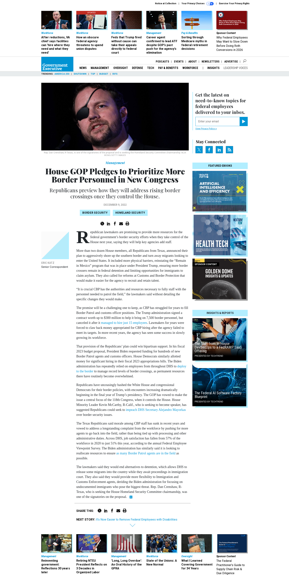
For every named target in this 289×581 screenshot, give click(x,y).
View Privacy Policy (206, 128)
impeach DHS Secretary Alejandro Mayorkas (156, 410)
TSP (93, 74)
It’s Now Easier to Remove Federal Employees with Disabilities (136, 519)
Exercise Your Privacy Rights (234, 3)
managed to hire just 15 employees (124, 323)
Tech (150, 68)
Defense (137, 68)
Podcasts (162, 61)
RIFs (114, 74)
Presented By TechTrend (209, 356)
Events (179, 61)
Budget (103, 74)
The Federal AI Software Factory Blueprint (218, 395)
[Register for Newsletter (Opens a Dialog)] (244, 121)
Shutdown (80, 74)
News (83, 68)
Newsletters (211, 61)
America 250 (61, 74)
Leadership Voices (236, 68)
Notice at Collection (165, 3)
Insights (213, 68)
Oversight (120, 68)
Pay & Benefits (168, 68)
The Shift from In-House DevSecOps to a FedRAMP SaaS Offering (218, 347)
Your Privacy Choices (198, 3)
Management (100, 68)
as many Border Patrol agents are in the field (145, 453)
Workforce (190, 68)
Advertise (231, 61)
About (192, 61)
